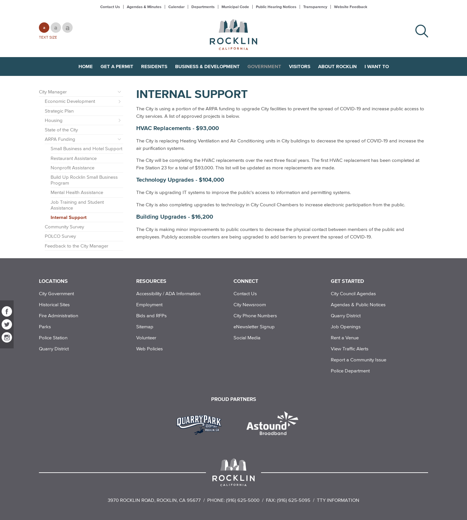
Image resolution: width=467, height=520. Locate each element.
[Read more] (201, 424)
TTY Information (338, 500)
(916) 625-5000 (242, 500)
